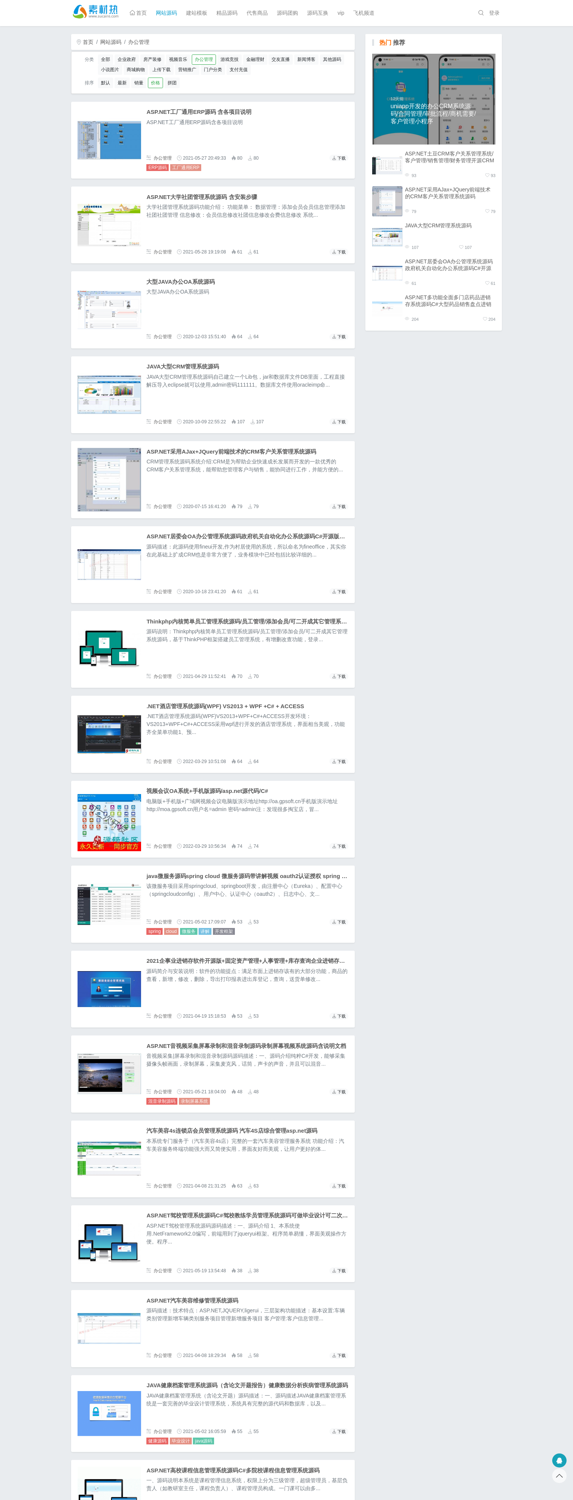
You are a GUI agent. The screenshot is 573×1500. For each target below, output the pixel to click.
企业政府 (127, 59)
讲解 (205, 931)
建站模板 (196, 13)
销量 (138, 82)
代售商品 (257, 13)
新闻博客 (306, 59)
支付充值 (239, 69)
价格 (155, 82)
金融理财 (255, 59)
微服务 (189, 931)
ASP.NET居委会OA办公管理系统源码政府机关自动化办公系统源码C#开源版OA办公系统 (258, 536)
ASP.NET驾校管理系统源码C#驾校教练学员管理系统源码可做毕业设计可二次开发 (249, 1215)
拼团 (172, 82)
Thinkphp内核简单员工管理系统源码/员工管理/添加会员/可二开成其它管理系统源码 (252, 621)
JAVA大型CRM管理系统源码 (182, 366)
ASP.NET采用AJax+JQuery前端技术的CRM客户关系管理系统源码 (231, 451)
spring (154, 931)
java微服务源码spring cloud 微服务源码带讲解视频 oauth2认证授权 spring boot (250, 876)
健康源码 (157, 1441)
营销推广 (187, 69)
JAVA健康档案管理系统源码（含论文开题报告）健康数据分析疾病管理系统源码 (247, 1385)
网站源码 (166, 13)
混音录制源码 (161, 1101)
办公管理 (138, 42)
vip (340, 13)
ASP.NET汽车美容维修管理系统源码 (192, 1300)
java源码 (203, 1441)
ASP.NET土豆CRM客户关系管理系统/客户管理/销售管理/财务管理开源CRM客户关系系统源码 (449, 157)
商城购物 (136, 69)
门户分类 (213, 69)
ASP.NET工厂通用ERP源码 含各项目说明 (199, 112)
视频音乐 (178, 59)
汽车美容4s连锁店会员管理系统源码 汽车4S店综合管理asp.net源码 (231, 1130)
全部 (105, 59)
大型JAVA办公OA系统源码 (180, 281)
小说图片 (110, 69)
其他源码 (332, 59)
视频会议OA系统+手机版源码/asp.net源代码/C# (207, 791)
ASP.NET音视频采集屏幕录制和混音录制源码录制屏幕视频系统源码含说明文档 (246, 1046)
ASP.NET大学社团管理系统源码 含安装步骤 (201, 197)
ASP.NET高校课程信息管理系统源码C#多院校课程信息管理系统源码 (232, 1470)
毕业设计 (181, 1441)
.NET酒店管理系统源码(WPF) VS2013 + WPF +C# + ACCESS (225, 706)
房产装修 (152, 59)
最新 (122, 82)
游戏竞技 (230, 59)
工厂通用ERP (186, 167)
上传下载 (161, 69)
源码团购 (287, 13)
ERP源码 (157, 167)
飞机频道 (363, 13)
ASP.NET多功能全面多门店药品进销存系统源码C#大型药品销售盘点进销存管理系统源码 (448, 301)
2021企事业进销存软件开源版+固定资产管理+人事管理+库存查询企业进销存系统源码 (254, 961)
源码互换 (317, 13)
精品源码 (227, 13)
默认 (105, 82)
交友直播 (281, 59)
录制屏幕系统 (194, 1101)
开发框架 (224, 931)
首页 (138, 13)
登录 (494, 13)
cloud (171, 931)
